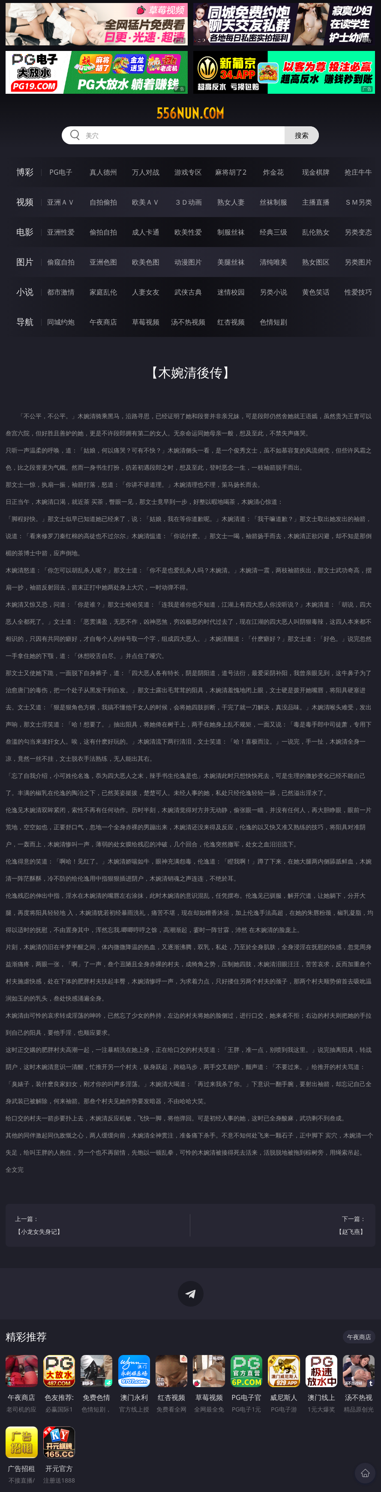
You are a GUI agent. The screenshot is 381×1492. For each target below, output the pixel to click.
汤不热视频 (188, 322)
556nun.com (190, 113)
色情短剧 (273, 322)
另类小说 (273, 292)
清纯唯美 (273, 262)
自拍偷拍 (103, 202)
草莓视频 (145, 322)
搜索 (302, 135)
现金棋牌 (316, 172)
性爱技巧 (358, 292)
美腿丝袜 (231, 262)
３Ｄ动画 (188, 202)
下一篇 (283, 1226)
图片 (24, 262)
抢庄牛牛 (358, 172)
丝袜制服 (273, 202)
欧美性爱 (188, 232)
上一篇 (98, 1226)
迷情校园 (231, 292)
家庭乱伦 (103, 292)
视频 (24, 202)
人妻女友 (145, 292)
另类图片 (358, 262)
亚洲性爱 (61, 232)
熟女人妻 (231, 202)
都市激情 (61, 292)
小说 (24, 292)
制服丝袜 (231, 232)
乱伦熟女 (316, 232)
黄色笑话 (316, 292)
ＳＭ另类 (358, 202)
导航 (24, 322)
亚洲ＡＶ (61, 202)
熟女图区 (316, 262)
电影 (24, 232)
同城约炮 (61, 322)
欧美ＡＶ (145, 202)
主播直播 (316, 202)
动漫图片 (188, 262)
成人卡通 (145, 232)
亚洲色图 (103, 262)
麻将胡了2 (230, 172)
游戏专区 (188, 172)
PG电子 (60, 172)
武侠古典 (188, 292)
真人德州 (103, 172)
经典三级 (273, 232)
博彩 (24, 172)
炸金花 (273, 172)
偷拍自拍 (103, 232)
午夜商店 (103, 322)
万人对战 (145, 172)
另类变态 (358, 232)
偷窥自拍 (61, 262)
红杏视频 (231, 322)
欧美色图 (145, 262)
